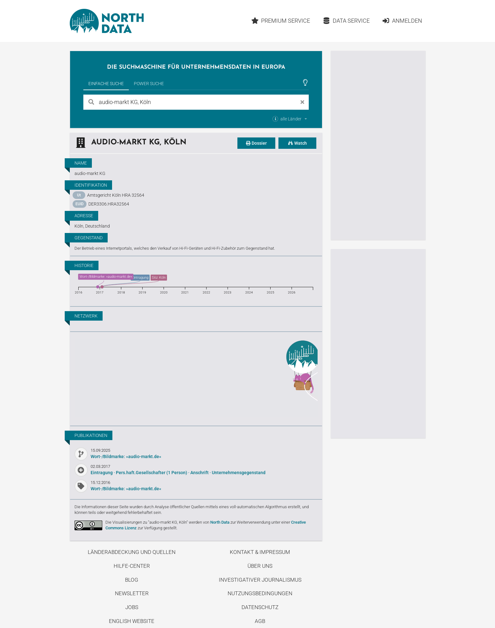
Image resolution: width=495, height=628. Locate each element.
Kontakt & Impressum (260, 552)
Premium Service (280, 20)
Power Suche (149, 83)
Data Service (346, 20)
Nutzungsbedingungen (260, 593)
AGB (260, 621)
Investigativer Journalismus (260, 580)
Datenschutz (260, 607)
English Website (131, 621)
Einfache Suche (106, 83)
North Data (220, 522)
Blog (131, 580)
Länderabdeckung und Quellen (132, 552)
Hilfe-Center (132, 566)
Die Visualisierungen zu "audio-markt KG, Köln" (146, 522)
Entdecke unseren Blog (196, 378)
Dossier (256, 143)
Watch (297, 143)
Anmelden (402, 20)
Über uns (260, 566)
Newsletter (132, 593)
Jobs (131, 607)
